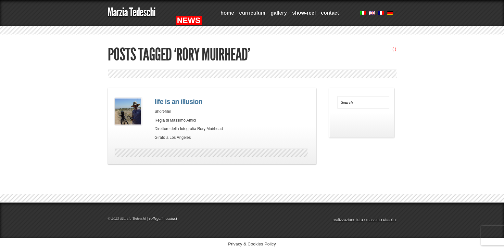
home (227, 13)
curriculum (252, 13)
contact (330, 13)
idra (360, 219)
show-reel (304, 13)
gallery (279, 13)
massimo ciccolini (381, 219)
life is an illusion (178, 102)
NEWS (188, 20)
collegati (156, 218)
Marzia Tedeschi (131, 12)
